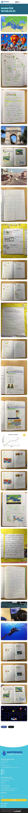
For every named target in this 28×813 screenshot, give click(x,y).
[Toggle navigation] (26, 2)
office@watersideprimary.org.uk (11, 767)
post (11, 726)
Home (2, 5)
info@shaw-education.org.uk (10, 788)
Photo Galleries (8, 5)
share (3, 726)
